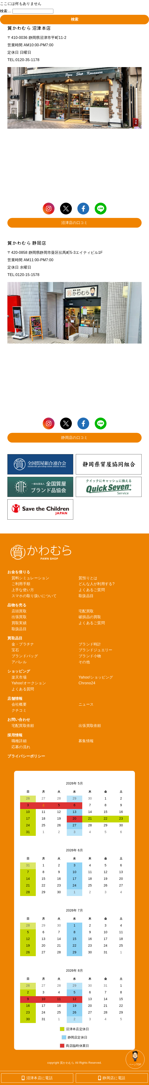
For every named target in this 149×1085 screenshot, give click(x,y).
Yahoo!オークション (29, 683)
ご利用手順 (21, 584)
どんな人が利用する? (97, 584)
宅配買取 (86, 611)
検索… (5, 11)
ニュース (86, 704)
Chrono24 (87, 683)
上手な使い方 (23, 590)
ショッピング (18, 671)
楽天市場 (19, 677)
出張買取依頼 (90, 726)
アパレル (19, 662)
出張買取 (19, 617)
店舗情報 (14, 699)
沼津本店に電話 (37, 1078)
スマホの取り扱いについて (34, 596)
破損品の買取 (90, 617)
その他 (84, 662)
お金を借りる (18, 572)
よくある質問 (23, 689)
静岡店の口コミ (74, 438)
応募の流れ (21, 747)
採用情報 (14, 735)
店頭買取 (19, 611)
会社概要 (19, 704)
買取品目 (14, 638)
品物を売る (16, 605)
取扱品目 (86, 596)
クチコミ (19, 710)
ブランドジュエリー (96, 650)
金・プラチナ (23, 644)
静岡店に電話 (111, 1078)
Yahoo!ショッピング (96, 677)
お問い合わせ (18, 720)
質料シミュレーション (30, 578)
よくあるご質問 (92, 590)
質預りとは (88, 578)
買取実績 (19, 623)
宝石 (15, 650)
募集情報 (86, 741)
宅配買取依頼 (23, 726)
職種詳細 (19, 741)
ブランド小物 (90, 656)
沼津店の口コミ (74, 223)
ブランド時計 (90, 644)
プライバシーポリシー (26, 756)
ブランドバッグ (25, 656)
